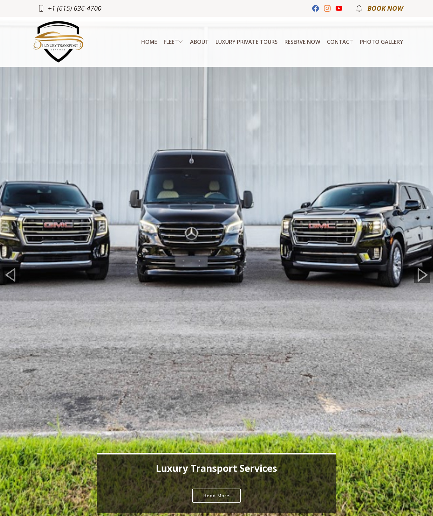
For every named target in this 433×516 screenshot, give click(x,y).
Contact (340, 41)
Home (149, 41)
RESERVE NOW (302, 41)
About (199, 41)
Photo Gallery (381, 41)
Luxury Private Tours (246, 41)
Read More (216, 496)
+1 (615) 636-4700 (74, 8)
